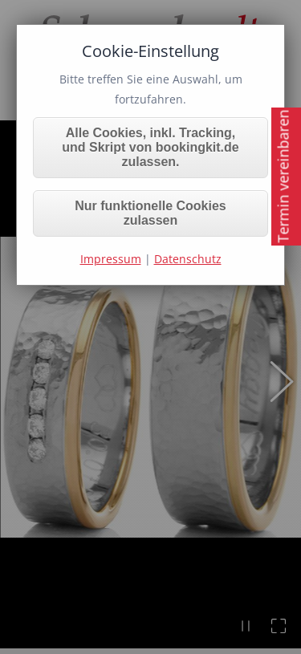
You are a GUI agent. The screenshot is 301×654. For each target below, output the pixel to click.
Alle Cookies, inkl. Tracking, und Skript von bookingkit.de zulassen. (150, 147)
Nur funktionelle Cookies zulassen (150, 213)
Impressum (110, 258)
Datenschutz (188, 258)
